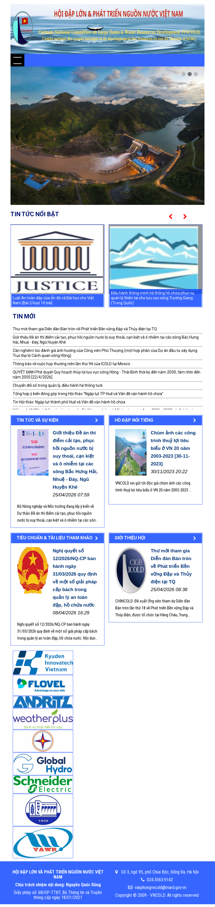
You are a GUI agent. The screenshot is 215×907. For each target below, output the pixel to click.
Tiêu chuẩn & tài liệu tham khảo (55, 537)
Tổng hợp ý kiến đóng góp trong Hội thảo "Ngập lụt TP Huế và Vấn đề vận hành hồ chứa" (88, 393)
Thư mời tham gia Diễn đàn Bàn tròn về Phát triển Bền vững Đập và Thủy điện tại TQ (85, 329)
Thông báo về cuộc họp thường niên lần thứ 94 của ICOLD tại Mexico (71, 364)
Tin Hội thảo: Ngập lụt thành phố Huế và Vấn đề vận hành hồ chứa (69, 402)
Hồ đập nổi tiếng (134, 420)
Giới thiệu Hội (130, 537)
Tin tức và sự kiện (37, 420)
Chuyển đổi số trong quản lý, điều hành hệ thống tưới (58, 385)
